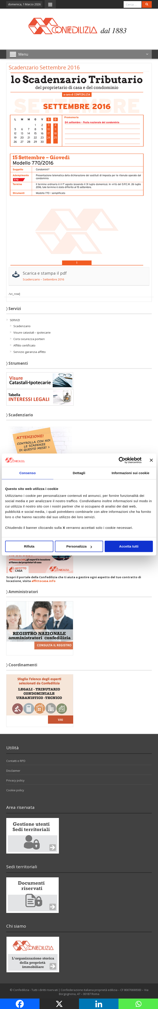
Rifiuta (29, 546)
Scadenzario (22, 326)
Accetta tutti (129, 546)
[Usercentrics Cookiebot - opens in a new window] (121, 460)
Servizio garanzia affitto (29, 352)
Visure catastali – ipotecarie (32, 332)
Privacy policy (15, 780)
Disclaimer (13, 771)
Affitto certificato (24, 345)
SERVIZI (15, 320)
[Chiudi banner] (151, 460)
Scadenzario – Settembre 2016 (43, 279)
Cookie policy (15, 790)
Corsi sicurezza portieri (29, 339)
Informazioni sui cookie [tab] (130, 473)
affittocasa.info (43, 581)
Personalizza (79, 546)
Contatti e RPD (15, 761)
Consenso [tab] (27, 473)
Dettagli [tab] (79, 473)
